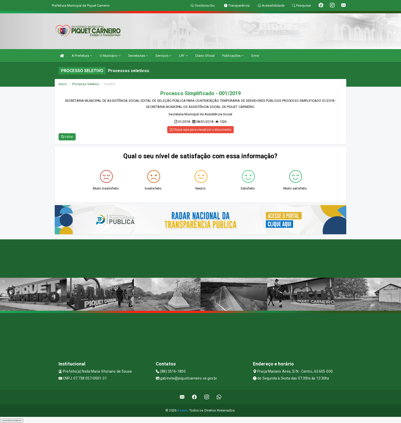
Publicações (232, 56)
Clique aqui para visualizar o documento (200, 129)
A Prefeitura (82, 56)
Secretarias (138, 56)
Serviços (163, 56)
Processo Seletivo (85, 84)
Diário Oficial (205, 56)
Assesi (182, 410)
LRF (183, 56)
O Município (110, 56)
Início (63, 84)
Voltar (67, 137)
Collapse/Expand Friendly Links (11, 420)
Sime (255, 56)
